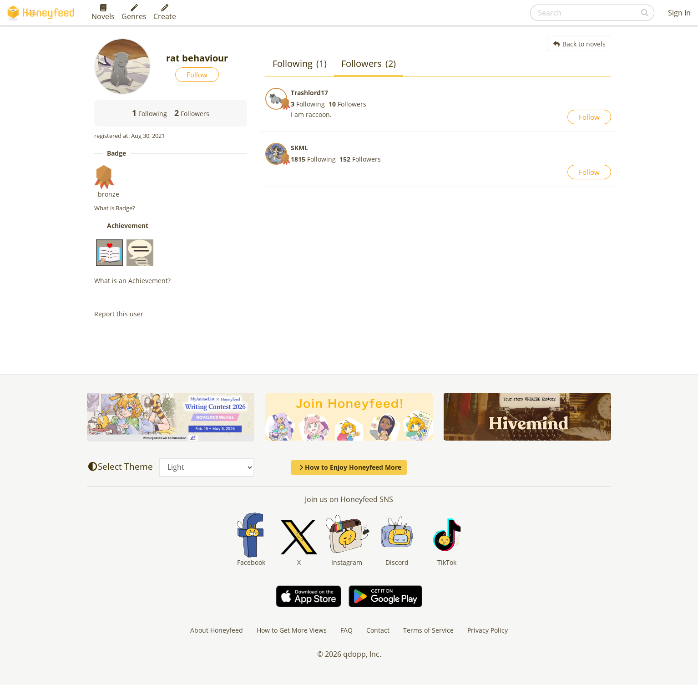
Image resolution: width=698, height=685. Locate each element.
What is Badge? (114, 208)
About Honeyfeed (216, 630)
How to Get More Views (292, 630)
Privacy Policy (487, 630)
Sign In (679, 13)
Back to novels (579, 44)
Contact (377, 630)
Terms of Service (428, 630)
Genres (134, 12)
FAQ (346, 630)
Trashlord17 (309, 92)
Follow (197, 74)
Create (164, 12)
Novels (103, 12)
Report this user (118, 314)
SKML (299, 147)
